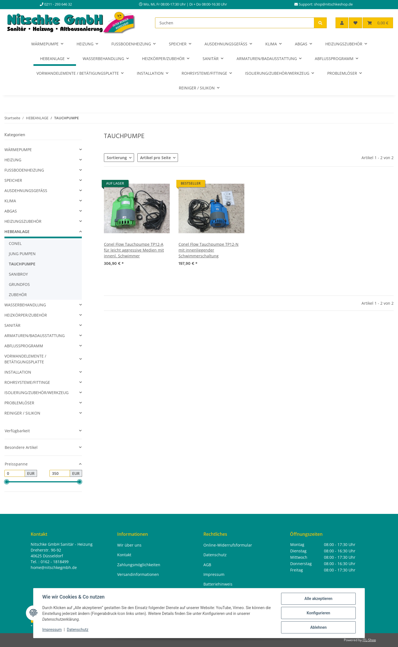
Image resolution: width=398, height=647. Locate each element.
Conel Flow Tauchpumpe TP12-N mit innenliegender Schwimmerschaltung (209, 250)
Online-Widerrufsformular (227, 545)
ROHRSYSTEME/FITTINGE (27, 382)
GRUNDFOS (19, 284)
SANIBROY (18, 274)
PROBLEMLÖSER (19, 402)
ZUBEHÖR (18, 294)
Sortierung (117, 157)
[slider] (6, 482)
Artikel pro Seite (155, 157)
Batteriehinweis (217, 584)
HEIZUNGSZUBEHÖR (22, 221)
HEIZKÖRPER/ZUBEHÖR (25, 315)
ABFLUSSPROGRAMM (23, 345)
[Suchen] (234, 22)
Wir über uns (129, 545)
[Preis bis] (59, 473)
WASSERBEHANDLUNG (25, 304)
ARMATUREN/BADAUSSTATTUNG (34, 335)
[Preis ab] (14, 473)
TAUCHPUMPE (22, 263)
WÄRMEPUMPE (18, 149)
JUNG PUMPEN (22, 253)
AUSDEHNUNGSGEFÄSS (25, 190)
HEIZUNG (12, 159)
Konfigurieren (318, 613)
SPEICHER (13, 180)
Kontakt (124, 554)
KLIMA (10, 200)
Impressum (52, 630)
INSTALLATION (17, 372)
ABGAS (10, 211)
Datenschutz (77, 630)
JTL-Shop (369, 640)
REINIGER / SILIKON (22, 413)
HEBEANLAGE (17, 231)
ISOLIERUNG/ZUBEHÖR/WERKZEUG (36, 392)
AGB (207, 564)
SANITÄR (12, 325)
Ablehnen (318, 627)
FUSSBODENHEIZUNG (24, 170)
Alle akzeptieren (318, 598)
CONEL (15, 243)
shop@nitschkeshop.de (333, 4)
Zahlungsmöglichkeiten (138, 564)
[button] (342, 22)
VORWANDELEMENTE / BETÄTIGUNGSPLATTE (25, 358)
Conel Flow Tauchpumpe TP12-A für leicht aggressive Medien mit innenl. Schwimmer (134, 250)
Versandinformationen (138, 574)
